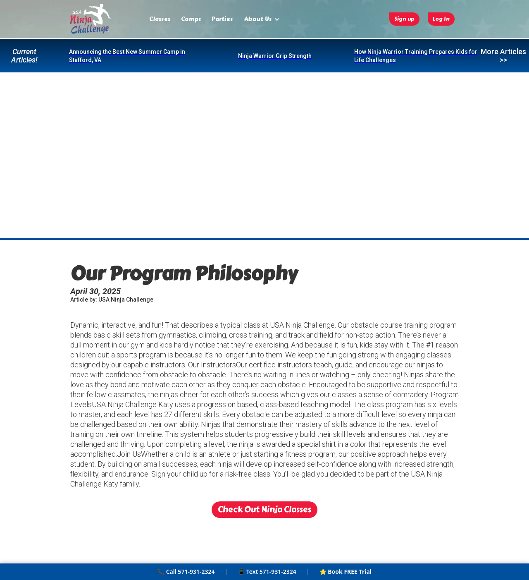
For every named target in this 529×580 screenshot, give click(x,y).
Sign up (404, 19)
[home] (90, 19)
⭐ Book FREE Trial (345, 571)
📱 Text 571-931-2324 (267, 571)
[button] (262, 19)
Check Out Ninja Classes (264, 509)
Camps (191, 19)
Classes (159, 19)
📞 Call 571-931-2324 (185, 571)
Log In (441, 19)
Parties (222, 19)
